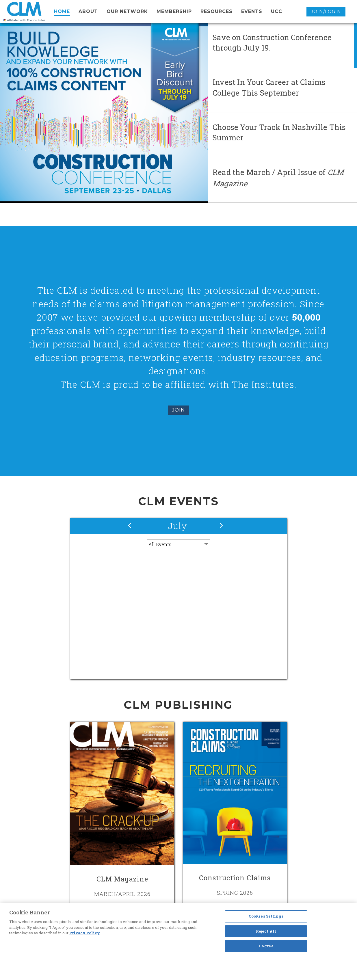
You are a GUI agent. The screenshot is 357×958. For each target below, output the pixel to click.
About (88, 11)
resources (216, 11)
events (251, 11)
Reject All (266, 931)
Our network (127, 11)
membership (174, 11)
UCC (276, 11)
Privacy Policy (84, 932)
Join (178, 410)
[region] (178, 930)
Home (62, 11)
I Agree (266, 945)
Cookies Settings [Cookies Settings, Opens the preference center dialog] (266, 916)
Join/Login (326, 11)
